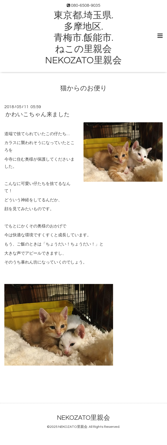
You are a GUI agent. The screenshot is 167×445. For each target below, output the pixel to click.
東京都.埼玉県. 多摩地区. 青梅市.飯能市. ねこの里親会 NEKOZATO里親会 (83, 38)
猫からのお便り (83, 88)
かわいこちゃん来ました (37, 114)
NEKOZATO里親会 (83, 417)
